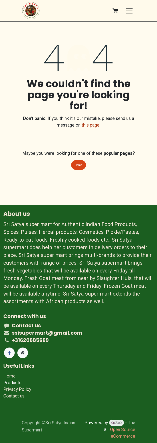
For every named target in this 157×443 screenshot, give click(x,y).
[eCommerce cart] (115, 10)
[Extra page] (22, 353)
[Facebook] (9, 353)
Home (78, 165)
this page (90, 125)
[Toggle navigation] (129, 10)
